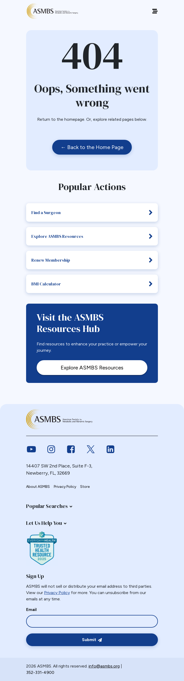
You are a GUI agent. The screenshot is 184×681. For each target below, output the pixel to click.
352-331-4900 (40, 672)
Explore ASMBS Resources (92, 236)
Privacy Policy (65, 486)
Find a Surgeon (92, 212)
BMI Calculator (92, 284)
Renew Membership (92, 260)
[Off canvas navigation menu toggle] (155, 11)
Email (31, 609)
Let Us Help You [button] (44, 523)
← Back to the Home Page (92, 147)
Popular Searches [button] (47, 506)
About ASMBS (38, 486)
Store (85, 486)
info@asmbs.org (104, 666)
